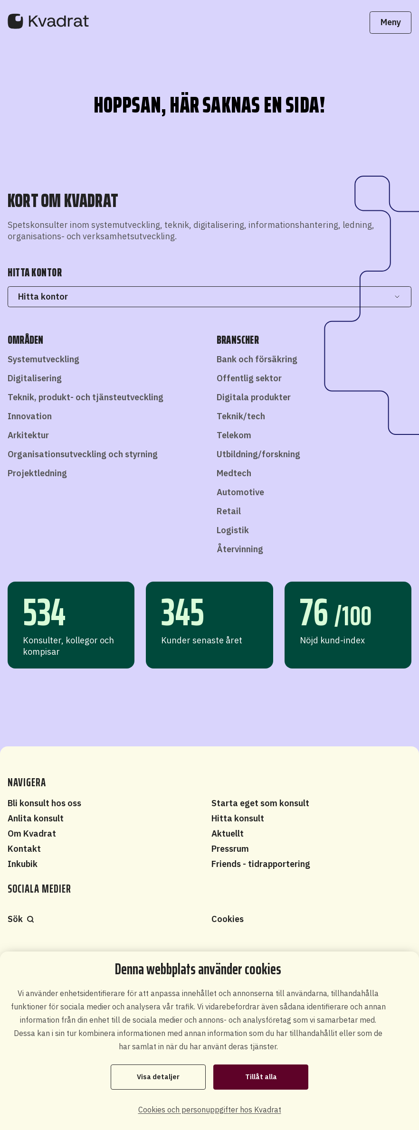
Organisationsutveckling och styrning (83, 454)
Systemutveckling (43, 359)
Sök (21, 918)
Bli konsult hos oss (44, 803)
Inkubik (23, 863)
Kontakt (24, 848)
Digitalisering (35, 378)
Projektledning (37, 473)
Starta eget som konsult (260, 803)
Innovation (30, 416)
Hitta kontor (209, 296)
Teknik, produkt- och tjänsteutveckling (85, 397)
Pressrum (230, 848)
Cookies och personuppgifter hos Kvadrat (209, 1109)
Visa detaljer (158, 1077)
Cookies (227, 918)
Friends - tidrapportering (260, 863)
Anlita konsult (36, 818)
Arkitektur (28, 435)
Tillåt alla (261, 1077)
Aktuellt (227, 833)
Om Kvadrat (32, 833)
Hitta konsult (237, 818)
